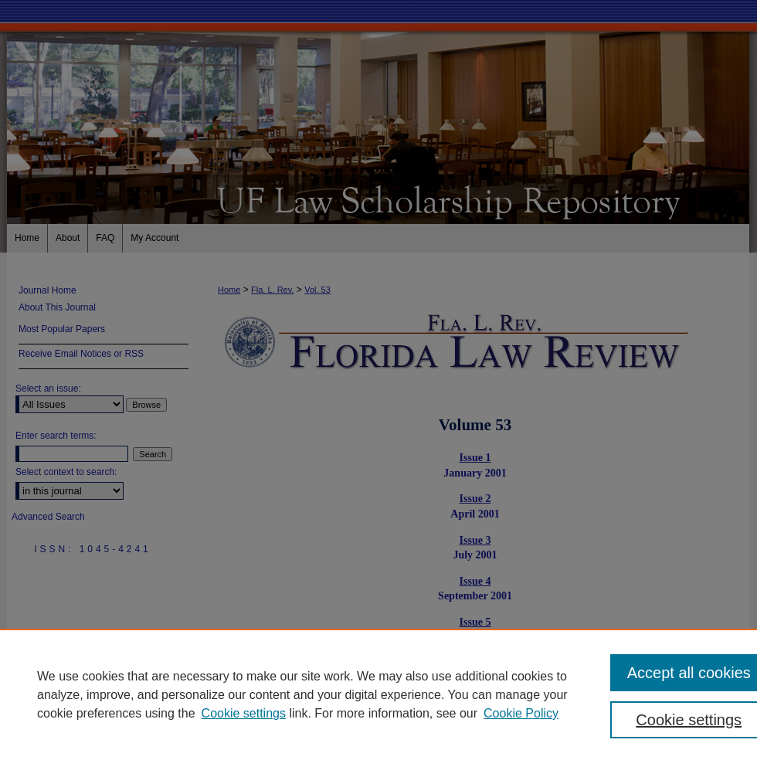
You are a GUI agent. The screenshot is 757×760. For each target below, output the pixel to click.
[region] (378, 694)
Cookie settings (244, 713)
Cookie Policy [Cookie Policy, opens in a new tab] (521, 713)
